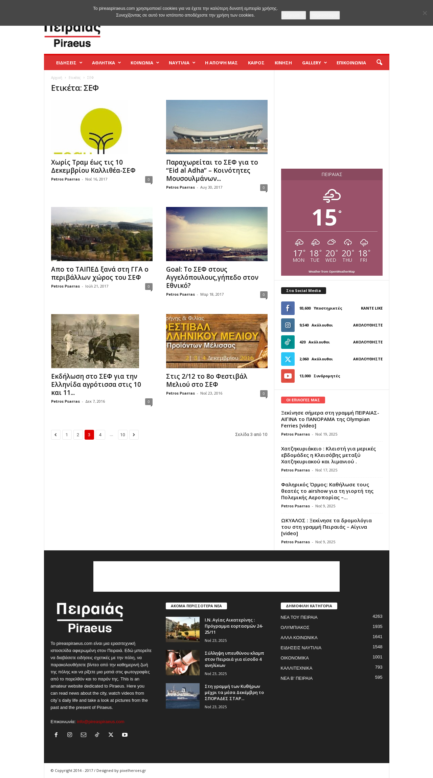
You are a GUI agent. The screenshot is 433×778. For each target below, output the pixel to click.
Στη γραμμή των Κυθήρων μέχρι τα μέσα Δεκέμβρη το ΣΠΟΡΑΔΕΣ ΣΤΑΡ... (234, 692)
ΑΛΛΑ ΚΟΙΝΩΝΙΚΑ (299, 637)
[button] (379, 62)
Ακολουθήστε (368, 325)
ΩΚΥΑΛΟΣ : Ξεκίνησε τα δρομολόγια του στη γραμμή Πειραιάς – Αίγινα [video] (326, 527)
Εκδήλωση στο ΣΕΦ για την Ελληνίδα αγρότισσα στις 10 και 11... (96, 384)
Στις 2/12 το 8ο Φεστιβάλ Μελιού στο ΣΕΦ (206, 380)
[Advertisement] (266, 32)
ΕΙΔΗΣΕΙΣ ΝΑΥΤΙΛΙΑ (301, 647)
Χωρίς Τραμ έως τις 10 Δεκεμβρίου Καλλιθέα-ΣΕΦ (93, 166)
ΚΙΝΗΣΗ (283, 63)
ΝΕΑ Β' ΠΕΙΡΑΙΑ (297, 678)
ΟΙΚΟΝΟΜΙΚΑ (295, 657)
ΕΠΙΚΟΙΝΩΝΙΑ (351, 63)
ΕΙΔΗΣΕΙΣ (69, 62)
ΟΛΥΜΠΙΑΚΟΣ (295, 627)
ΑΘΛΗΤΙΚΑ (106, 62)
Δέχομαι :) (293, 15)
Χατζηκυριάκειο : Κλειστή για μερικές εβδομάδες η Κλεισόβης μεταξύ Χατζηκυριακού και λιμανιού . (328, 455)
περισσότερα (324, 15)
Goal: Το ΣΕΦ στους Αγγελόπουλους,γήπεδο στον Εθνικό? (212, 277)
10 (122, 434)
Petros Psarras (65, 179)
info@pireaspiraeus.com (100, 721)
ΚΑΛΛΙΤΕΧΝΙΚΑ (297, 668)
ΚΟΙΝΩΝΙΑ (145, 62)
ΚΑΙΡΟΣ (256, 63)
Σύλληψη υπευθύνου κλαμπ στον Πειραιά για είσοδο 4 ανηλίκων (234, 659)
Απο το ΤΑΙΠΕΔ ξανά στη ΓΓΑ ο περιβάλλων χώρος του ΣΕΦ (100, 273)
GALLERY (314, 62)
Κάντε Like (372, 308)
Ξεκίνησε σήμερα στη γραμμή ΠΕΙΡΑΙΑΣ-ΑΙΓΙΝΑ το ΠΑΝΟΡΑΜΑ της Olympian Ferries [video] (330, 419)
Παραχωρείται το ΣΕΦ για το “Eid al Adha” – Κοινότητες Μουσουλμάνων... (212, 170)
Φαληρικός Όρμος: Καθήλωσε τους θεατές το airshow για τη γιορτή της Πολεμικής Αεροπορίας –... (327, 491)
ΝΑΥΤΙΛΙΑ (182, 62)
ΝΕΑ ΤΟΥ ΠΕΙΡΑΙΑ (299, 617)
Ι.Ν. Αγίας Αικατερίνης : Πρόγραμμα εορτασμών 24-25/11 (234, 626)
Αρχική (56, 77)
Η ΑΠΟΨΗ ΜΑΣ (221, 63)
